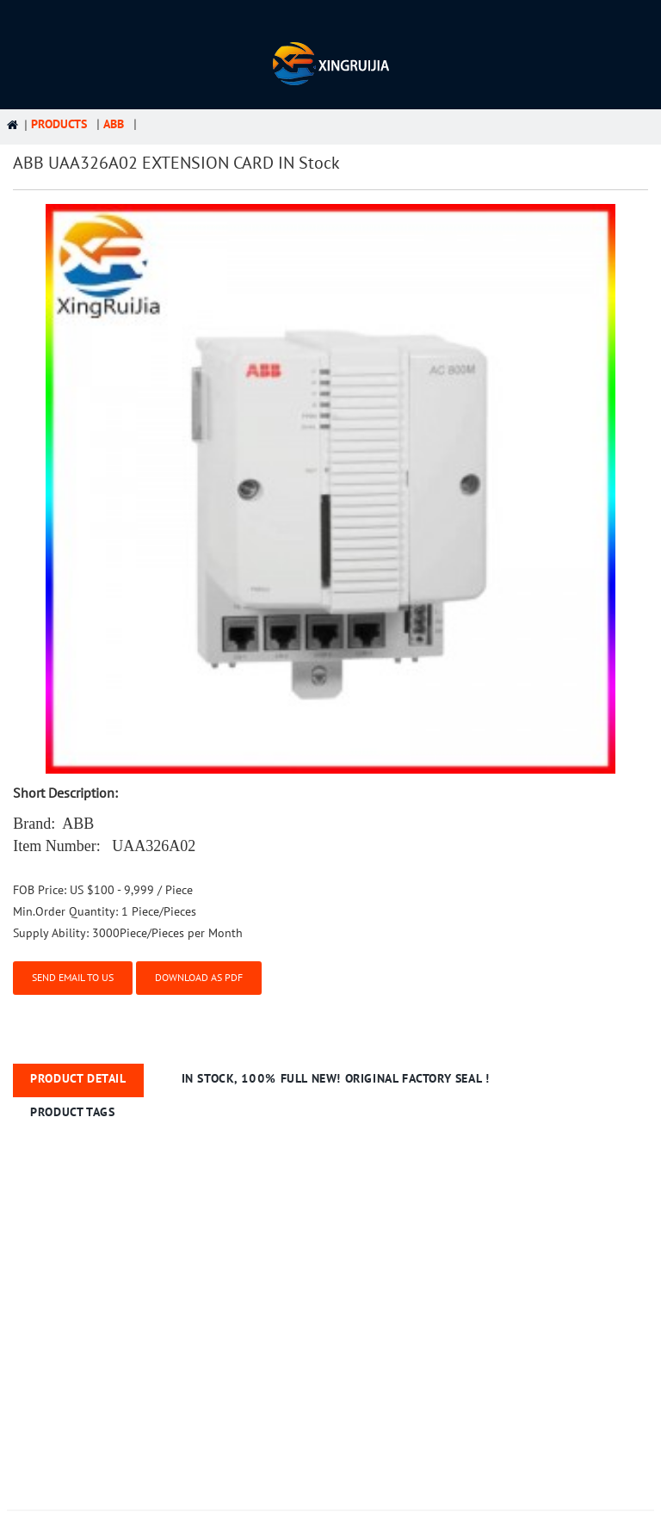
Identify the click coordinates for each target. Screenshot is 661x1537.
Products (59, 124)
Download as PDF (199, 978)
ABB (113, 124)
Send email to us (73, 978)
